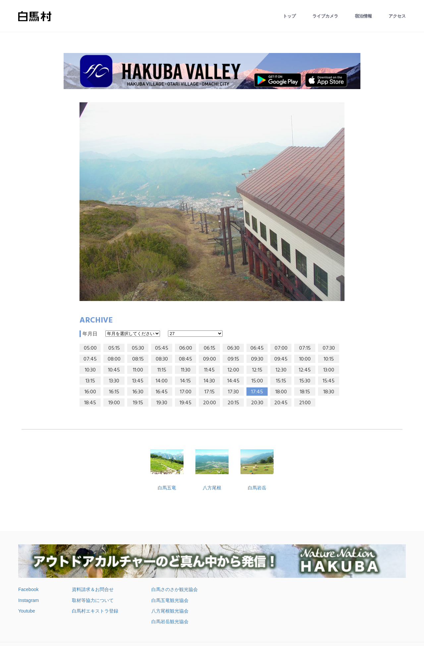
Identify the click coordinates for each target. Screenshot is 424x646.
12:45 (305, 370)
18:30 (328, 392)
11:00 (138, 370)
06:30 (233, 348)
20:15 (233, 403)
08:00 (114, 359)
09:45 (281, 359)
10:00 (305, 359)
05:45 (161, 348)
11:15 (161, 370)
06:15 (209, 348)
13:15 (90, 381)
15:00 (257, 381)
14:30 (209, 381)
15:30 (304, 381)
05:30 (138, 348)
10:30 (90, 370)
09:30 (257, 359)
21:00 (305, 403)
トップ (289, 16)
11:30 (185, 370)
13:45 (137, 381)
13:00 (328, 370)
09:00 (209, 359)
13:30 (114, 381)
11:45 (209, 370)
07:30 (329, 348)
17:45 (257, 392)
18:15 (305, 392)
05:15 (114, 348)
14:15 (185, 381)
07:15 (305, 348)
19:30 (161, 403)
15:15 (281, 381)
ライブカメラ (325, 16)
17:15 (209, 392)
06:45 (257, 348)
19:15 (138, 403)
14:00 (162, 381)
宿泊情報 (363, 16)
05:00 (90, 348)
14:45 (233, 381)
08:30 (162, 359)
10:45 (114, 370)
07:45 (90, 359)
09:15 (233, 359)
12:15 (257, 370)
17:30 (233, 392)
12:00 (233, 370)
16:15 (114, 392)
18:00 (281, 392)
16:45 (162, 392)
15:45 (329, 381)
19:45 (185, 403)
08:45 (185, 359)
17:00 (185, 392)
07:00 (281, 348)
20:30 (257, 403)
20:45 (281, 403)
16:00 (90, 392)
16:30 (137, 392)
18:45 (90, 403)
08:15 (138, 359)
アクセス (397, 16)
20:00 (209, 403)
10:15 (329, 359)
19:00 (114, 403)
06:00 (185, 348)
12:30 (281, 370)
